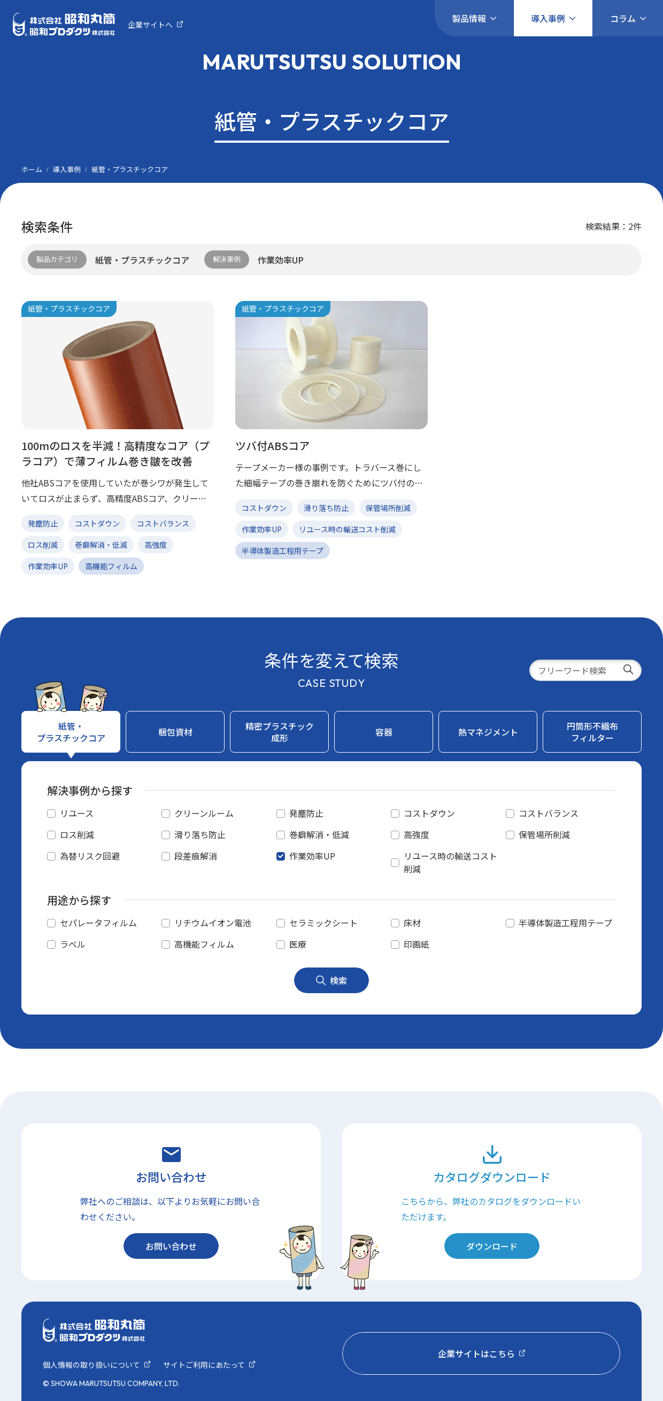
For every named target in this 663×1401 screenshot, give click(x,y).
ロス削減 (77, 834)
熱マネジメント (488, 731)
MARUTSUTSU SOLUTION (331, 61)
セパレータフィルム (98, 922)
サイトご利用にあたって (204, 1364)
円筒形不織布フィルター (592, 731)
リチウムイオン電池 (212, 922)
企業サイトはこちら (476, 1353)
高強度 (416, 834)
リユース (77, 813)
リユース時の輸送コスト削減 (450, 862)
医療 (297, 944)
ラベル (73, 944)
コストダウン (429, 813)
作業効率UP (312, 855)
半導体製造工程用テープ (565, 922)
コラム (623, 18)
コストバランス (549, 813)
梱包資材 (175, 731)
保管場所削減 (544, 834)
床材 (412, 922)
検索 (331, 980)
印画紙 (416, 944)
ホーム (31, 169)
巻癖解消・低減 (319, 834)
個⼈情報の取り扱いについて (91, 1364)
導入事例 (548, 18)
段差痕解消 (195, 855)
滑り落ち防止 (200, 834)
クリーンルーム (204, 813)
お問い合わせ (171, 1246)
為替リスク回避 (90, 855)
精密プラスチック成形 (279, 731)
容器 (383, 731)
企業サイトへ (150, 24)
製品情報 (469, 18)
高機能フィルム (204, 944)
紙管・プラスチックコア (71, 731)
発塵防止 (306, 813)
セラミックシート (323, 922)
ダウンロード (492, 1246)
